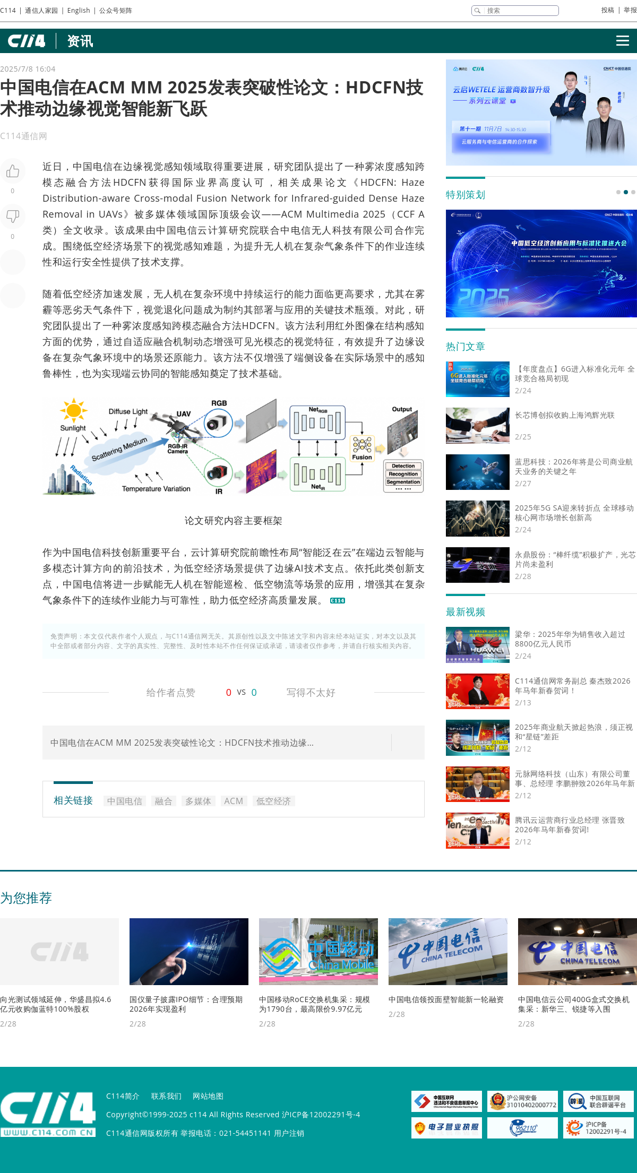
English (78, 10)
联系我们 (166, 1096)
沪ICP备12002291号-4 (321, 1114)
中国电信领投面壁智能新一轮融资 (446, 999)
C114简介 (123, 1096)
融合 (77, 182)
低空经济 (103, 245)
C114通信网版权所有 (142, 1133)
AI (299, 568)
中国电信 (93, 166)
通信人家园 (41, 10)
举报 (630, 9)
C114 (8, 10)
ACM (292, 214)
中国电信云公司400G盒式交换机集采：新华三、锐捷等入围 (574, 1004)
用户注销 (289, 1133)
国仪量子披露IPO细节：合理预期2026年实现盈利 (186, 1004)
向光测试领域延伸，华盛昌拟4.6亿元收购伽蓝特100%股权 (55, 1004)
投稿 (608, 9)
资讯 (80, 40)
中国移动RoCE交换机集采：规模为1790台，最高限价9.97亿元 (315, 1004)
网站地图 (208, 1096)
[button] (618, 192)
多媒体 (161, 214)
